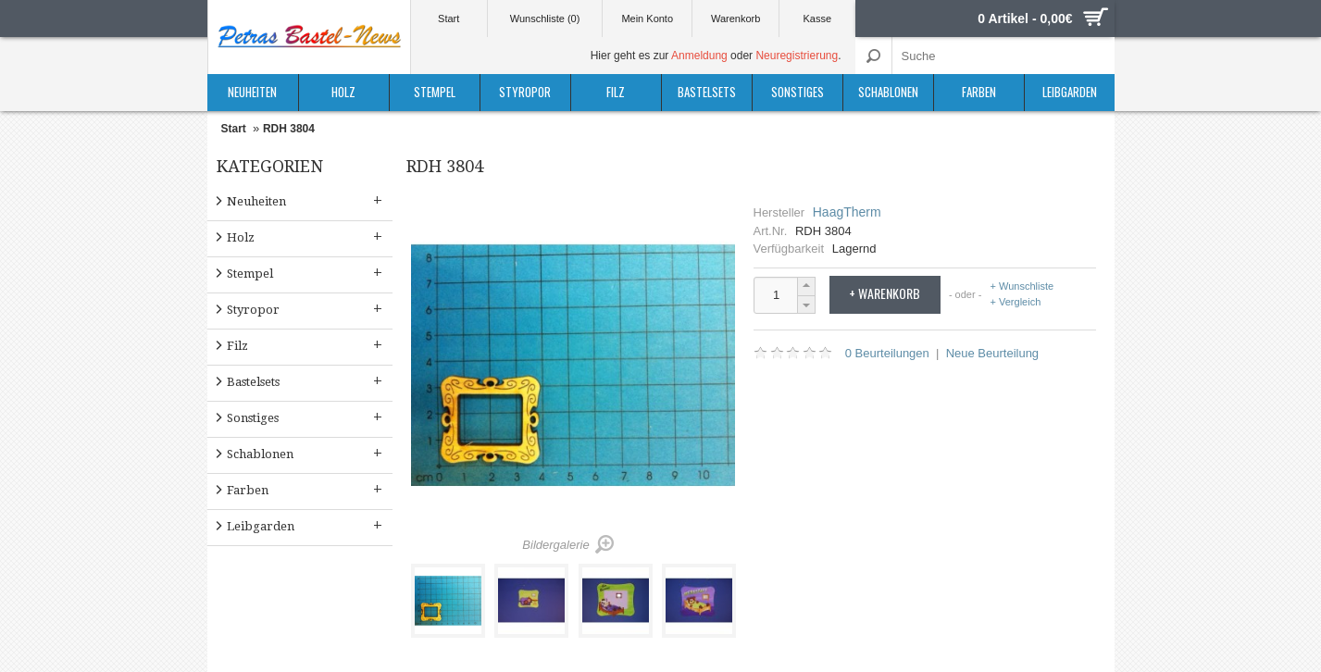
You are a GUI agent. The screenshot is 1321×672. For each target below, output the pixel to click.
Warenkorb (735, 18)
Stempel (434, 91)
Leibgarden (1069, 91)
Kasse (818, 18)
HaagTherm (847, 212)
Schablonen (888, 91)
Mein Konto (647, 18)
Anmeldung (699, 55)
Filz (615, 91)
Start (448, 18)
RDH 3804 (289, 128)
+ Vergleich (1016, 301)
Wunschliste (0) (545, 18)
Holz (343, 91)
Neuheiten (252, 91)
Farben (979, 91)
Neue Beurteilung (992, 353)
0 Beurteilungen (887, 353)
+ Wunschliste (1022, 286)
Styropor (525, 91)
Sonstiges (797, 91)
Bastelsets (707, 91)
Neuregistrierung (796, 55)
